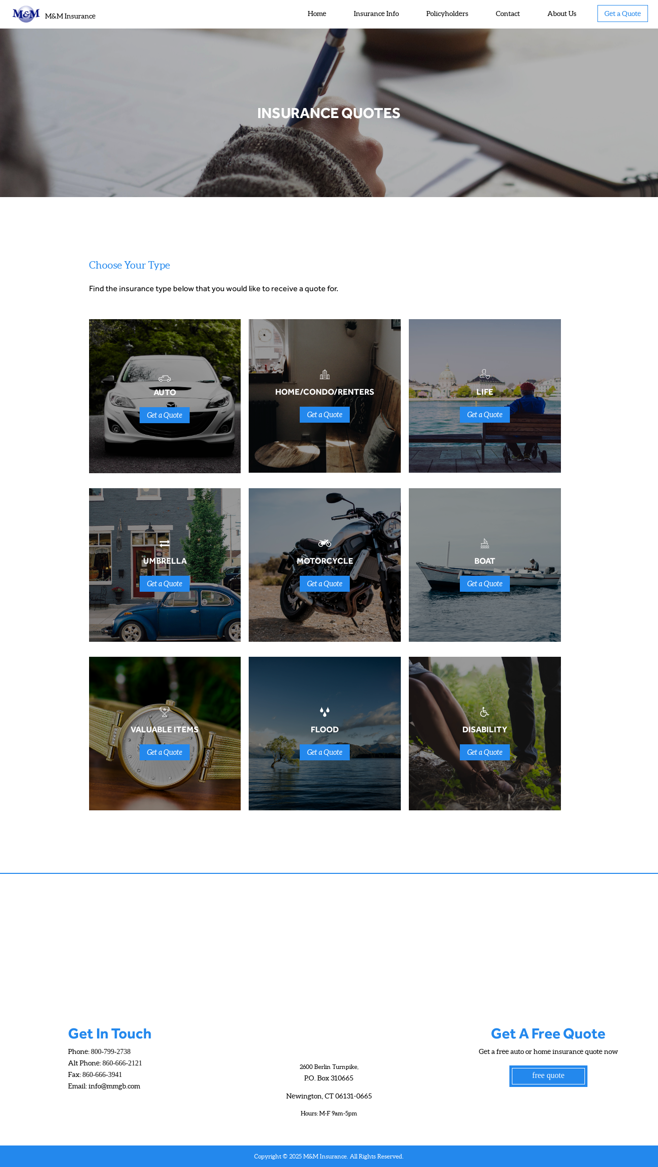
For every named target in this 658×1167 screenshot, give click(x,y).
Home (317, 14)
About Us (561, 14)
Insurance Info (376, 14)
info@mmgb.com (114, 1086)
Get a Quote (622, 14)
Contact (508, 14)
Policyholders (447, 14)
